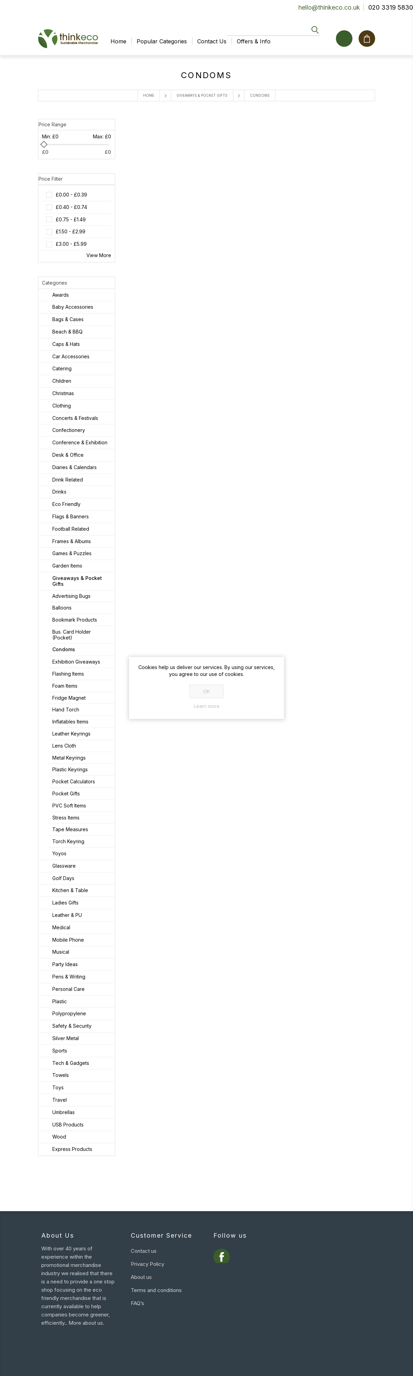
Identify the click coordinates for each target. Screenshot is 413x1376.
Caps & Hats (66, 344)
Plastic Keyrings (70, 769)
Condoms (63, 649)
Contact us (144, 1251)
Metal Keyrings (69, 758)
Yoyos (59, 853)
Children (61, 381)
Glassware (64, 866)
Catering (62, 368)
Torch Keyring (68, 841)
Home (148, 95)
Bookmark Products (74, 620)
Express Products (72, 1149)
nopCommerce (90, 1364)
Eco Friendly (66, 504)
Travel (59, 1100)
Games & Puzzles (72, 553)
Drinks (59, 492)
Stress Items (66, 818)
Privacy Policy (147, 1264)
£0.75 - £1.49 (71, 219)
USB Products (68, 1125)
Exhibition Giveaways (76, 662)
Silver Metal (65, 1038)
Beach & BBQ (67, 332)
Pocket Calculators (73, 781)
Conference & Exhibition (79, 442)
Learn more (207, 706)
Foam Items (64, 686)
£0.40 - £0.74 (71, 207)
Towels (60, 1075)
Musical (60, 952)
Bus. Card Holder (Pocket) (71, 635)
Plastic (59, 1001)
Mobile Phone (68, 940)
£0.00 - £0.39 (71, 195)
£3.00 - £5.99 (71, 244)
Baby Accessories (72, 307)
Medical (61, 927)
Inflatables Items (70, 721)
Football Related (70, 529)
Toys (58, 1087)
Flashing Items (68, 674)
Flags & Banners (70, 516)
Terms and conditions (156, 1290)
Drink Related (67, 480)
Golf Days (63, 878)
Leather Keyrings (71, 734)
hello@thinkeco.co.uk (329, 7)
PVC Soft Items (69, 805)
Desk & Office (68, 455)
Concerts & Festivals (75, 418)
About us (141, 1277)
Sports (59, 1051)
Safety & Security (72, 1026)
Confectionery (68, 430)
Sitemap (140, 1316)
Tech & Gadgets (70, 1063)
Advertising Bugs (71, 596)
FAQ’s (137, 1303)
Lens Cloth (64, 746)
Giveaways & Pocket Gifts (202, 95)
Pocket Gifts (66, 793)
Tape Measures (70, 829)
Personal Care (68, 989)
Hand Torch (65, 709)
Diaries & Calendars (74, 467)
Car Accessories (70, 356)
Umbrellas (63, 1112)
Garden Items (67, 566)
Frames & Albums (71, 541)
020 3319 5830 (390, 7)
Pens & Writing (68, 977)
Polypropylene (69, 1013)
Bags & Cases (68, 319)
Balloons (62, 608)
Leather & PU (67, 915)
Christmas (63, 393)
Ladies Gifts (65, 903)
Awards (60, 295)
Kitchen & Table (70, 890)
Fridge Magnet (69, 698)
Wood (59, 1137)
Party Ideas (65, 964)
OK (206, 691)
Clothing (61, 406)
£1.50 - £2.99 (70, 231)
